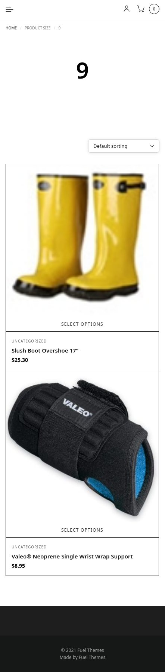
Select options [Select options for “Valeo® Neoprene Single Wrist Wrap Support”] (82, 530)
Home (11, 28)
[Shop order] (123, 146)
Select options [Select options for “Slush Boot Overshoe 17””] (82, 324)
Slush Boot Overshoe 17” (45, 350)
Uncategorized (29, 341)
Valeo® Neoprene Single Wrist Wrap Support (72, 556)
